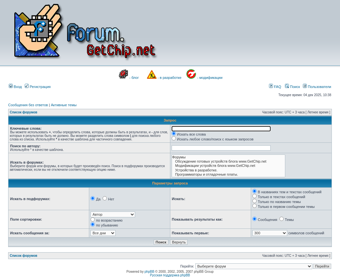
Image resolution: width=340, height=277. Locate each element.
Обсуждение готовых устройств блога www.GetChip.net (228, 161)
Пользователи (317, 87)
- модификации (209, 78)
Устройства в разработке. (228, 170)
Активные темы (64, 105)
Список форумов (23, 112)
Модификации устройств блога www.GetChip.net (228, 166)
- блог (134, 78)
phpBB (149, 271)
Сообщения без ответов (28, 105)
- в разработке (169, 78)
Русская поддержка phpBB (170, 275)
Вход (15, 87)
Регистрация (37, 87)
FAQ (275, 87)
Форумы (228, 157)
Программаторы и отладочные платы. (228, 174)
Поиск (292, 87)
